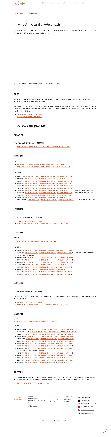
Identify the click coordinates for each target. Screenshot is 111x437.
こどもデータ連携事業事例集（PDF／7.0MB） (29, 117)
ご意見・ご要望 (67, 399)
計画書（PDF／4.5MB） (31, 253)
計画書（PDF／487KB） (31, 183)
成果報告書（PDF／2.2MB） (64, 179)
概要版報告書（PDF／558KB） (49, 176)
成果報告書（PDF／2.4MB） (64, 358)
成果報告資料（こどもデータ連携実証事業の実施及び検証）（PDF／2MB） (37, 241)
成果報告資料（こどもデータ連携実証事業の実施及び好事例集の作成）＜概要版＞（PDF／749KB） (43, 167)
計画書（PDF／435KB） (31, 195)
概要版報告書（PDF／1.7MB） (47, 355)
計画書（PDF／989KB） (31, 362)
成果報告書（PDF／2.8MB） (64, 181)
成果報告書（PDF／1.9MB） (64, 188)
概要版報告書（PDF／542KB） (47, 181)
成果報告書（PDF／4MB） (64, 274)
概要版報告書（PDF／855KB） (47, 179)
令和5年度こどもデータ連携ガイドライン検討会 (30, 302)
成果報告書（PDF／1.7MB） (66, 264)
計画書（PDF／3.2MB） (31, 348)
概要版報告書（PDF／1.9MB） (50, 329)
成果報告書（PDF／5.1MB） (67, 336)
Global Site (75, 3)
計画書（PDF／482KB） (31, 358)
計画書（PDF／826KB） (32, 360)
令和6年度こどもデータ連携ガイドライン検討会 (30, 221)
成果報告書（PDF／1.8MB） (64, 190)
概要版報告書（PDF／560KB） (47, 183)
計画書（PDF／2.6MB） (34, 329)
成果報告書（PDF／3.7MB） (67, 257)
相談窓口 (44, 3)
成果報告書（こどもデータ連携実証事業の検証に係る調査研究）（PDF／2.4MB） (36, 321)
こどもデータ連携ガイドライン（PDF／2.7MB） (30, 114)
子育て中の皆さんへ (55, 3)
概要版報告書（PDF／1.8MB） (47, 260)
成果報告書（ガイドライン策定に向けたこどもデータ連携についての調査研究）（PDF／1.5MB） (43, 223)
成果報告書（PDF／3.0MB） (64, 334)
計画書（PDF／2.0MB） (31, 346)
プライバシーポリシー (54, 399)
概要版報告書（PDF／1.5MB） (47, 253)
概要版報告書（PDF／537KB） (47, 186)
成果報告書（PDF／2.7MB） (65, 183)
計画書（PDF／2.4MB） (31, 197)
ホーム (28, 3)
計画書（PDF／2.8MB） (31, 186)
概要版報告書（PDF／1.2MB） (47, 274)
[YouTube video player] (55, 60)
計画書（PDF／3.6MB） (31, 188)
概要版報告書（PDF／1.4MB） (50, 257)
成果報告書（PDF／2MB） (64, 272)
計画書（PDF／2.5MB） (31, 355)
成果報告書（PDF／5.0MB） (67, 329)
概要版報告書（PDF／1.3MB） (47, 250)
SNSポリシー (52, 401)
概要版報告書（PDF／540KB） (47, 195)
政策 (21, 13)
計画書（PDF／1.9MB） (32, 176)
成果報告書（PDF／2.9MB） (64, 250)
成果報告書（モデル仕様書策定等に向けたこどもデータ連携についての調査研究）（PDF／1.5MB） (43, 147)
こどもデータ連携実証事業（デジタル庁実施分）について (33, 383)
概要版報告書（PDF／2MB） (47, 267)
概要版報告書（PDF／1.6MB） (52, 332)
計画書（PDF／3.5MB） (31, 341)
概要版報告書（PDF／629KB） (47, 197)
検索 (83, 3)
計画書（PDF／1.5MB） (31, 190)
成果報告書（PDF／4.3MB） (64, 353)
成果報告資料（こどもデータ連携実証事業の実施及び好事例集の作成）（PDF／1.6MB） (40, 164)
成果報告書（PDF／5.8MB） (64, 253)
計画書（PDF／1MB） (33, 200)
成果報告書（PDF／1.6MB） (64, 193)
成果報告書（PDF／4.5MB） (64, 348)
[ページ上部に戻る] (105, 431)
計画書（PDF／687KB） (31, 269)
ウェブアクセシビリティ (69, 396)
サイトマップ (67, 401)
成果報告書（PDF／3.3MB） (66, 360)
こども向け (36, 3)
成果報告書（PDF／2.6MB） (66, 200)
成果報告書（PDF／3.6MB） (64, 269)
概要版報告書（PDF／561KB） (47, 188)
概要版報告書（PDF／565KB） (49, 200)
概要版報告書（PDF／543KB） (47, 190)
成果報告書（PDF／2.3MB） (64, 197)
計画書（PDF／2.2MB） (31, 179)
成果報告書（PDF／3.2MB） (64, 362)
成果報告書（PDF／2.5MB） (67, 262)
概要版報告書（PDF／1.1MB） (50, 262)
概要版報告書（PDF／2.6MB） (47, 353)
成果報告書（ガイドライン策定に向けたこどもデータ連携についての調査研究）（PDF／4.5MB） (43, 305)
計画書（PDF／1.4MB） (31, 260)
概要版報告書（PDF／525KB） (47, 193)
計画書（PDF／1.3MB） (31, 193)
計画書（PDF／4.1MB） (31, 353)
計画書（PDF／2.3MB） (31, 250)
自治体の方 (66, 3)
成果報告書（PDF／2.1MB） (66, 176)
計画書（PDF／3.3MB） (31, 181)
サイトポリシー (53, 396)
